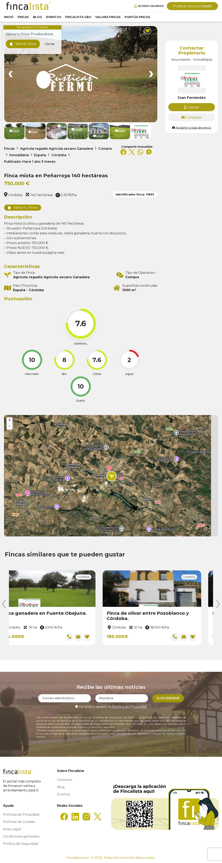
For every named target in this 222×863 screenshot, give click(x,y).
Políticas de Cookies (19, 822)
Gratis (192, 6)
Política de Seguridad (20, 844)
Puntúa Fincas (137, 17)
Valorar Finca (23, 44)
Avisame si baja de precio (191, 127)
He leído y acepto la (111, 707)
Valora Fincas (108, 17)
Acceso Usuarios (149, 6)
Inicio (9, 17)
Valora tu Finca (22, 207)
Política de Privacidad (129, 707)
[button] (111, 476)
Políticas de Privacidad (21, 814)
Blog (37, 17)
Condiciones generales (21, 836)
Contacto (64, 780)
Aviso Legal (12, 829)
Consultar (191, 117)
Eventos (53, 17)
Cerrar (50, 44)
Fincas (23, 17)
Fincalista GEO (78, 17)
